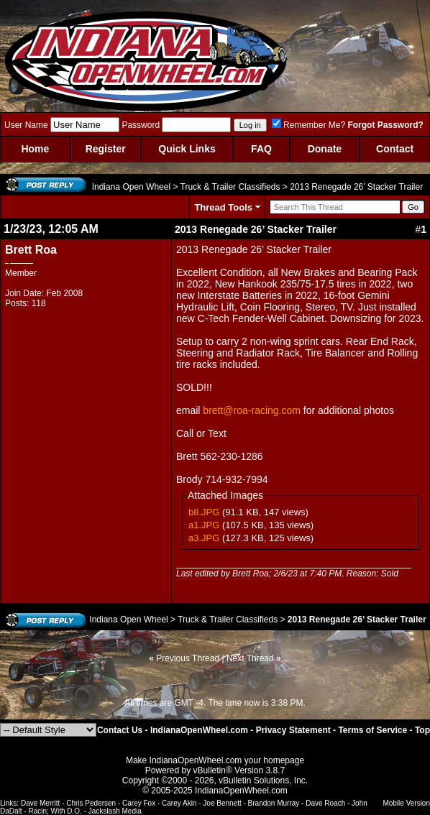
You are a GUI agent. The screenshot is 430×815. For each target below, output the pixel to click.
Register (106, 149)
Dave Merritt (40, 803)
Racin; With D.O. (54, 811)
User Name (26, 125)
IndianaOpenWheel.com (199, 730)
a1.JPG (203, 525)
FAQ (261, 149)
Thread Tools (223, 207)
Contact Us (119, 730)
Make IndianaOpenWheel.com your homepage (215, 760)
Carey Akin (179, 803)
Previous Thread (187, 658)
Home (35, 149)
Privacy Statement (293, 730)
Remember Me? (308, 125)
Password (141, 125)
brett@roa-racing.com (252, 410)
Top (422, 730)
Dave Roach (325, 803)
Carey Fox (138, 803)
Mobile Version (406, 803)
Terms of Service (372, 730)
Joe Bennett (222, 803)
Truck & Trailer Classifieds (230, 187)
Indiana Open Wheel (131, 187)
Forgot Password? (385, 125)
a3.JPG (203, 538)
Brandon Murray (274, 803)
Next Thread (250, 658)
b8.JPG (203, 512)
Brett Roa (31, 250)
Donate (325, 149)
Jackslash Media (115, 811)
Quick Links (186, 149)
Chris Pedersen (91, 803)
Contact (394, 149)
